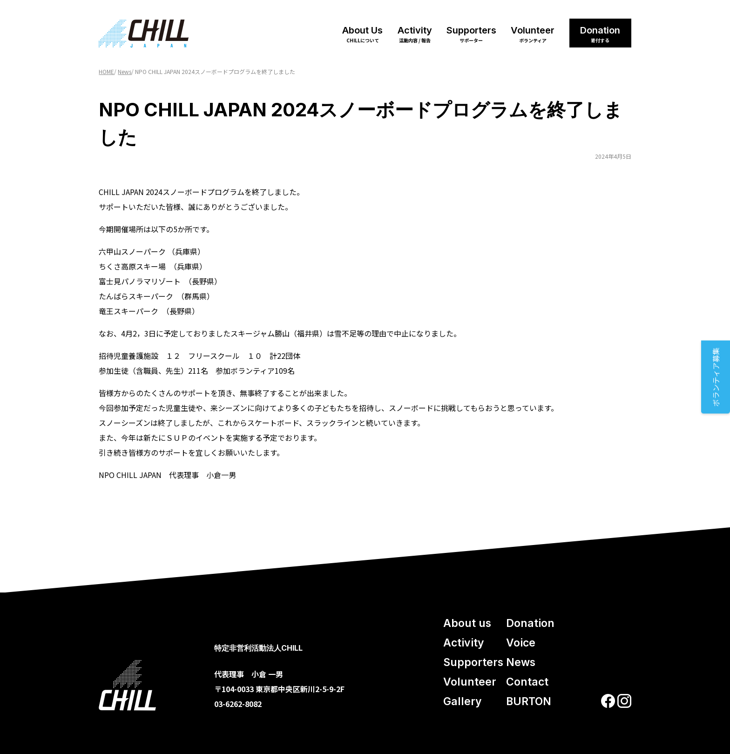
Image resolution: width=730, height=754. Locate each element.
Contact (527, 681)
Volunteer (532, 34)
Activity (415, 34)
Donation (600, 34)
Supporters (471, 34)
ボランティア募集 (715, 377)
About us (467, 623)
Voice (520, 642)
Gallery (462, 701)
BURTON (528, 701)
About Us (362, 34)
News (520, 662)
